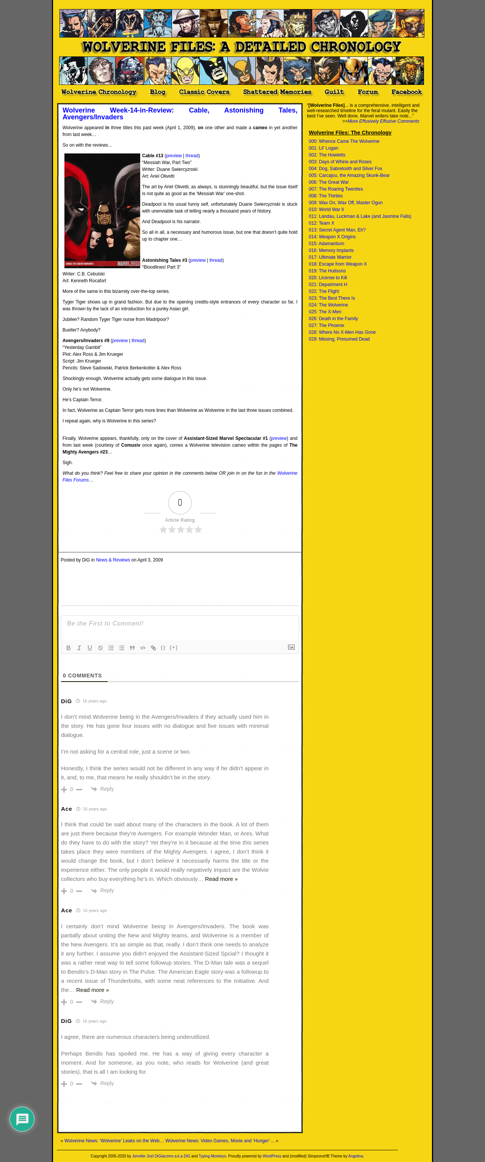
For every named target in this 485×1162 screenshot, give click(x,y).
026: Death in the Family (333, 318)
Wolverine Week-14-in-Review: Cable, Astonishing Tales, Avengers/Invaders (180, 113)
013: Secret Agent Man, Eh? (337, 230)
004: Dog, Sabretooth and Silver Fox (345, 168)
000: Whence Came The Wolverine (344, 141)
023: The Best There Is (332, 298)
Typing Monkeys (212, 1156)
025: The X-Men (325, 311)
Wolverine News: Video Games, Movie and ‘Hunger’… (219, 1140)
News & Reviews (113, 560)
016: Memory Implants (331, 250)
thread (192, 155)
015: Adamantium (326, 243)
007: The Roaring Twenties (336, 189)
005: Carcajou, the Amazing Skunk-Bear (349, 175)
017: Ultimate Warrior (330, 257)
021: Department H (328, 284)
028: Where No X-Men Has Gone (342, 332)
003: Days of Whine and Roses (340, 161)
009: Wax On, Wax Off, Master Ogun (346, 202)
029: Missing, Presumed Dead (339, 339)
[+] (174, 647)
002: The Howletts (327, 155)
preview (173, 155)
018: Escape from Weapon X (338, 264)
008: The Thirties (326, 196)
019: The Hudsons (327, 271)
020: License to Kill (328, 277)
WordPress (272, 1156)
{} (163, 647)
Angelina (355, 1156)
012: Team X (321, 223)
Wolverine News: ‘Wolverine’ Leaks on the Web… (114, 1140)
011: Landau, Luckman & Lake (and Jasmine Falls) (360, 216)
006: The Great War (329, 182)
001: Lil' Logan (323, 148)
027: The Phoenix (326, 325)
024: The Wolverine (328, 305)
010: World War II (326, 209)
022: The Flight (324, 291)
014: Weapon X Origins (332, 236)
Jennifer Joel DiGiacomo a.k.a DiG (161, 1156)
